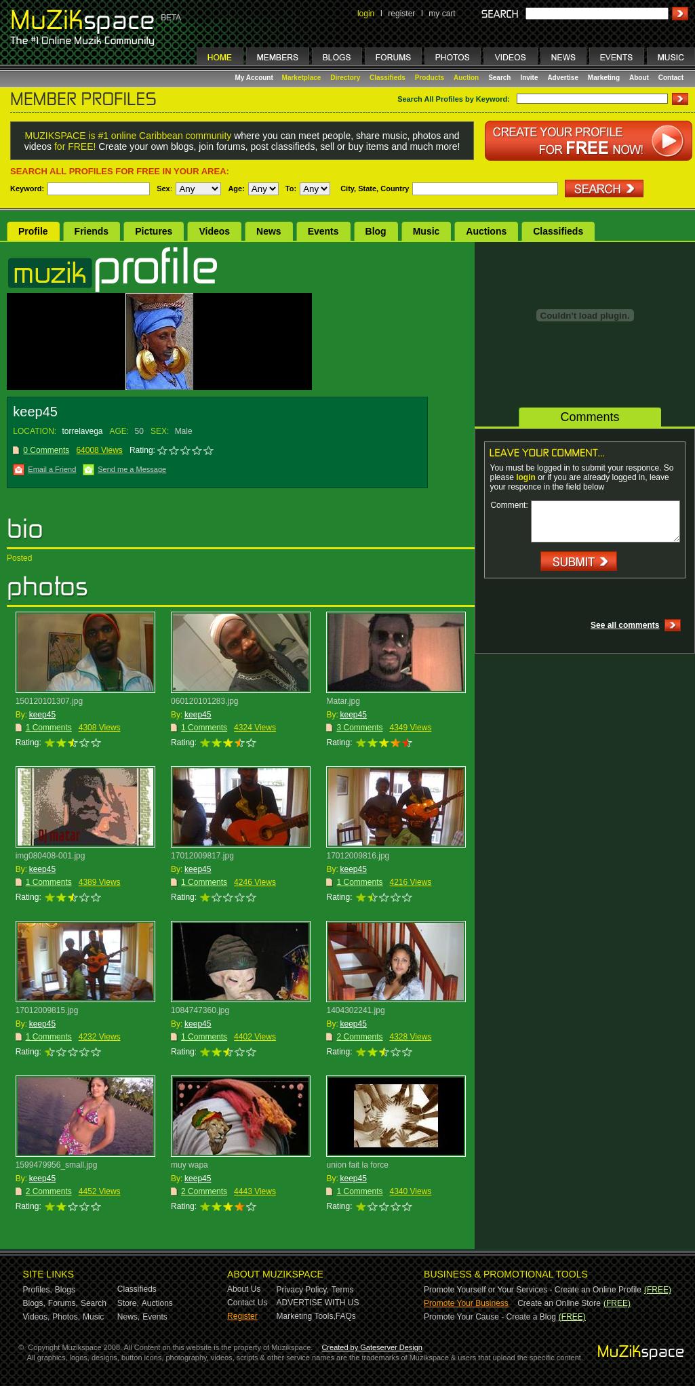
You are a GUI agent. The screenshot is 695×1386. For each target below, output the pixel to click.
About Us (243, 1289)
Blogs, (34, 1303)
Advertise (562, 77)
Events (323, 231)
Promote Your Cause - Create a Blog (490, 1317)
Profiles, (37, 1289)
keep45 (42, 714)
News (268, 231)
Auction (466, 77)
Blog (375, 231)
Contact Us (247, 1302)
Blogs (65, 1289)
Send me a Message (132, 469)
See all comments (625, 625)
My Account (255, 77)
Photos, (66, 1317)
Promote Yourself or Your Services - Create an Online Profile (532, 1289)
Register (242, 1316)
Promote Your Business (466, 1303)
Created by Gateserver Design (371, 1347)
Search (499, 77)
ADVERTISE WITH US (318, 1302)
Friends (92, 231)
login (365, 13)
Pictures (153, 231)
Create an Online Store (559, 1303)
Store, (128, 1303)
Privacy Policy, (303, 1289)
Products (429, 77)
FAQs (346, 1316)
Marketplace (301, 77)
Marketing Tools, (306, 1316)
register (401, 13)
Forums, (63, 1303)
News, (128, 1317)
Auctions (486, 231)
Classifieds (387, 77)
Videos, (36, 1317)
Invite (529, 77)
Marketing (604, 77)
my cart (442, 13)
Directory (345, 77)
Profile (33, 231)
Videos (214, 231)
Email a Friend (52, 469)
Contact (670, 77)
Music (426, 231)
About (639, 77)
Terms (343, 1289)
